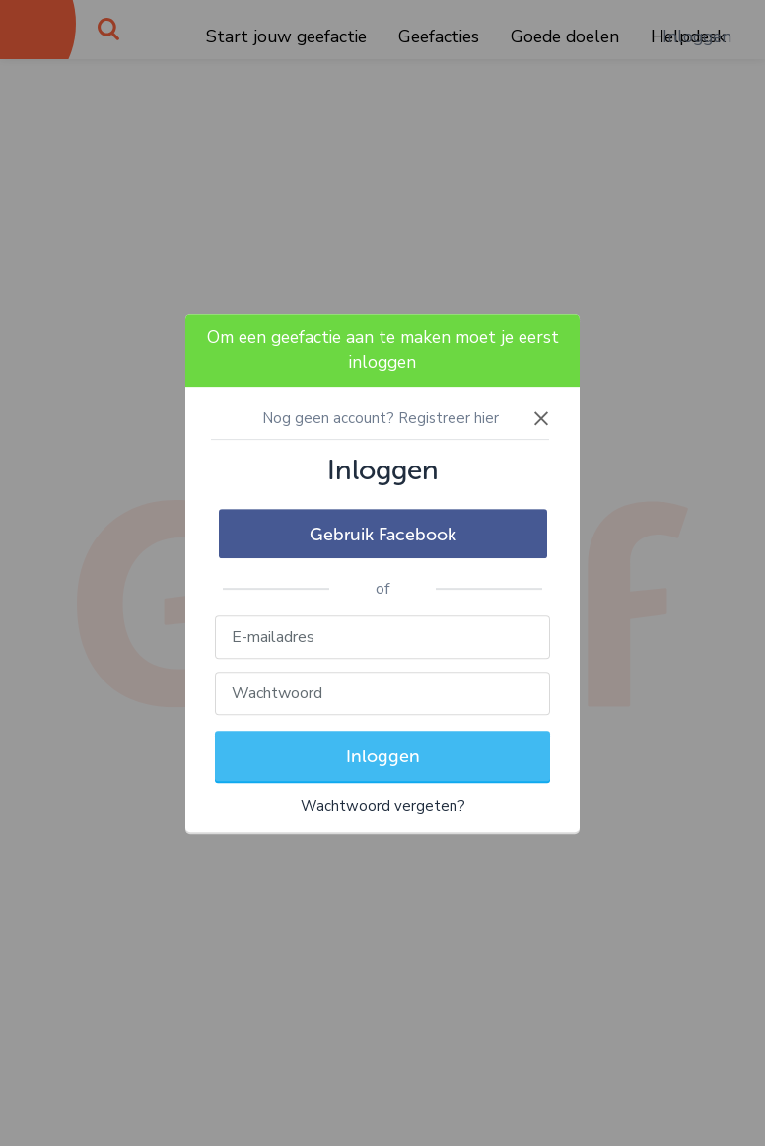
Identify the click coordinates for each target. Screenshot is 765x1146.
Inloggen (383, 756)
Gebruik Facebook (383, 534)
